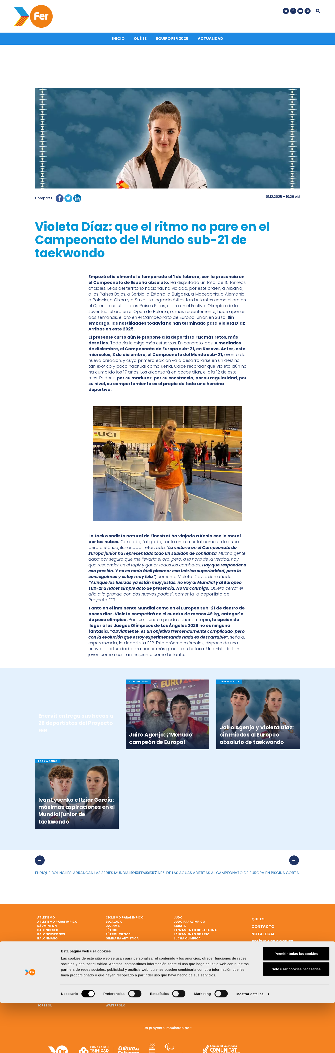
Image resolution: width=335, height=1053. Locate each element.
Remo (41, 986)
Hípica (111, 956)
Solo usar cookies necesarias (296, 1019)
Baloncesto (47, 931)
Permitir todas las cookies (296, 1004)
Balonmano (47, 940)
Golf (110, 948)
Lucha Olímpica (187, 940)
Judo (178, 919)
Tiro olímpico (118, 977)
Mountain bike (186, 952)
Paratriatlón (49, 973)
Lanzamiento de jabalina (195, 931)
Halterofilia (116, 952)
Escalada (114, 923)
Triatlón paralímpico (125, 986)
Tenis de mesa (117, 973)
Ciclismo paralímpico (125, 919)
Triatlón (113, 981)
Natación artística (191, 960)
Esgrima (113, 927)
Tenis (110, 969)
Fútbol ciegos (118, 936)
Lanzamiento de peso (192, 936)
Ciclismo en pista (52, 956)
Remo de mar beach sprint (59, 990)
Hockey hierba (118, 960)
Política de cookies (272, 942)
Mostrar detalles (250, 1044)
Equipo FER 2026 (172, 40)
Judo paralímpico (189, 923)
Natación (182, 956)
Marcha (181, 948)
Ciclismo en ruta (51, 960)
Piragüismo (47, 981)
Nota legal (263, 935)
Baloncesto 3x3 (51, 936)
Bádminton (47, 927)
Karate (180, 927)
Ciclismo (45, 948)
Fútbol (112, 931)
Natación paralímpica (56, 965)
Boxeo (42, 944)
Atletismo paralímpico (57, 923)
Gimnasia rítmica (120, 944)
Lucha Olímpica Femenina (195, 944)
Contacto (262, 928)
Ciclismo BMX (48, 952)
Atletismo (46, 919)
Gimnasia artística (122, 940)
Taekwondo (116, 965)
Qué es (140, 40)
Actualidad (210, 40)
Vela (109, 990)
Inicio (118, 40)
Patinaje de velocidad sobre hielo (66, 977)
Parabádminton (51, 969)
